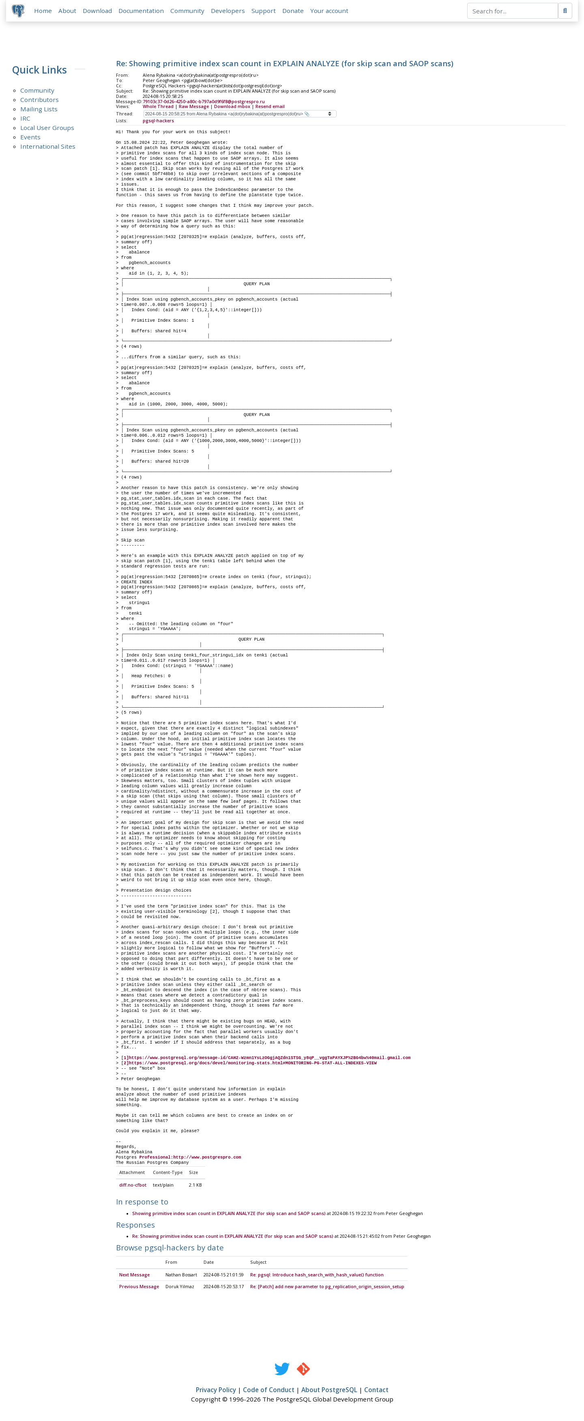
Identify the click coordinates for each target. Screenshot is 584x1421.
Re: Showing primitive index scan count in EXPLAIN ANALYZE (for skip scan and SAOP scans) (232, 1237)
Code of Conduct (268, 1391)
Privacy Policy (216, 1391)
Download (98, 11)
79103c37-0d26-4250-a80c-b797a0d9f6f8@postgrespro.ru (204, 102)
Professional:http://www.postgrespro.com (190, 1158)
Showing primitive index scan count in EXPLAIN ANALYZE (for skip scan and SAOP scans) (229, 1214)
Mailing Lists (39, 110)
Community (188, 11)
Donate (294, 11)
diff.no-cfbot (132, 1186)
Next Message (134, 1275)
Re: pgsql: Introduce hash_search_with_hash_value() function (317, 1275)
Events (30, 138)
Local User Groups (47, 128)
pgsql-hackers (158, 121)
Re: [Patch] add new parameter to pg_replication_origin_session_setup (327, 1288)
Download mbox (232, 107)
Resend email (270, 107)
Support (264, 11)
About (68, 11)
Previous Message (139, 1288)
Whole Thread (158, 107)
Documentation (142, 11)
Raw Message (194, 107)
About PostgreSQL (329, 1391)
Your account (330, 11)
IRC (25, 119)
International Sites (47, 147)
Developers (229, 11)
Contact (376, 1391)
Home (44, 11)
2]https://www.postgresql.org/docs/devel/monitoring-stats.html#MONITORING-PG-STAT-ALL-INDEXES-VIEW (250, 1064)
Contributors (39, 100)
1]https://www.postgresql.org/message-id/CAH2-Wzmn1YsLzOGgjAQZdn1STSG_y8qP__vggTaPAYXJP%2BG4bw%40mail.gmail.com (267, 1058)
